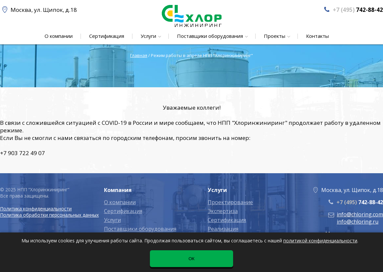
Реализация (223, 228)
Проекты (275, 36)
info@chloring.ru (357, 221)
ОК (191, 258)
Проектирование (230, 202)
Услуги (149, 36)
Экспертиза (223, 211)
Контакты (317, 36)
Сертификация (106, 36)
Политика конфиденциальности (36, 208)
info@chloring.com (360, 214)
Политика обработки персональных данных (49, 215)
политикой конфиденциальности (320, 240)
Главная (138, 55)
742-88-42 (359, 202)
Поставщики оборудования (210, 36)
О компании (59, 36)
